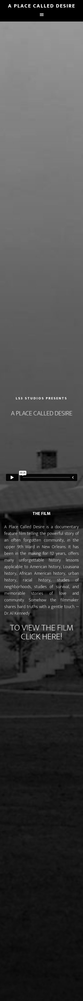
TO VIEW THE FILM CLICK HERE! (41, 632)
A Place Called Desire (41, 6)
